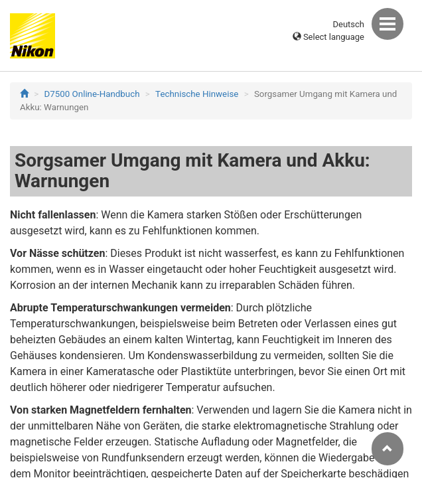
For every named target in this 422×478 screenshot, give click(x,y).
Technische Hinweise (196, 94)
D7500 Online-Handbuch (92, 94)
